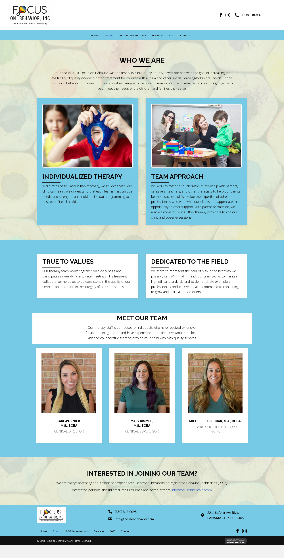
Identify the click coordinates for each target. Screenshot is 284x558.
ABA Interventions (132, 35)
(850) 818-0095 (252, 15)
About (109, 35)
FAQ (172, 35)
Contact (186, 35)
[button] (221, 15)
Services (158, 35)
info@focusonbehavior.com (192, 490)
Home (95, 35)
